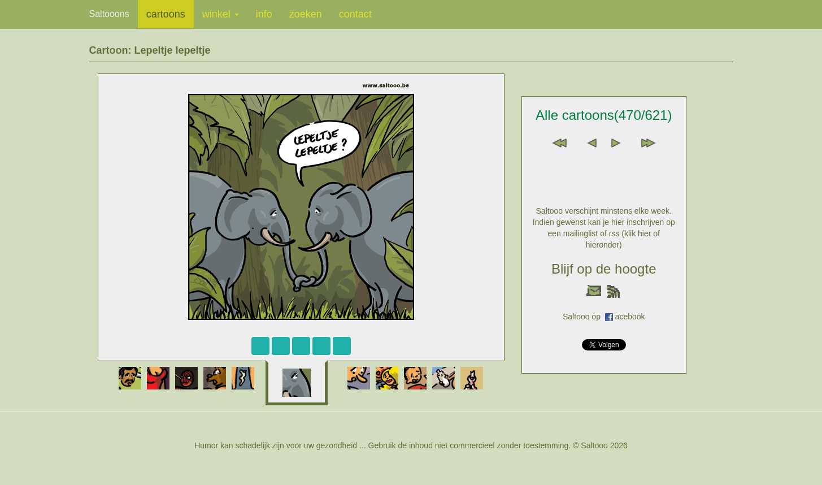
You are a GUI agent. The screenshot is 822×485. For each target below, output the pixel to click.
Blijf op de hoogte (603, 268)
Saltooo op (584, 316)
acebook (630, 316)
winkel (220, 14)
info (264, 14)
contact (355, 14)
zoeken (305, 14)
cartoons (165, 14)
